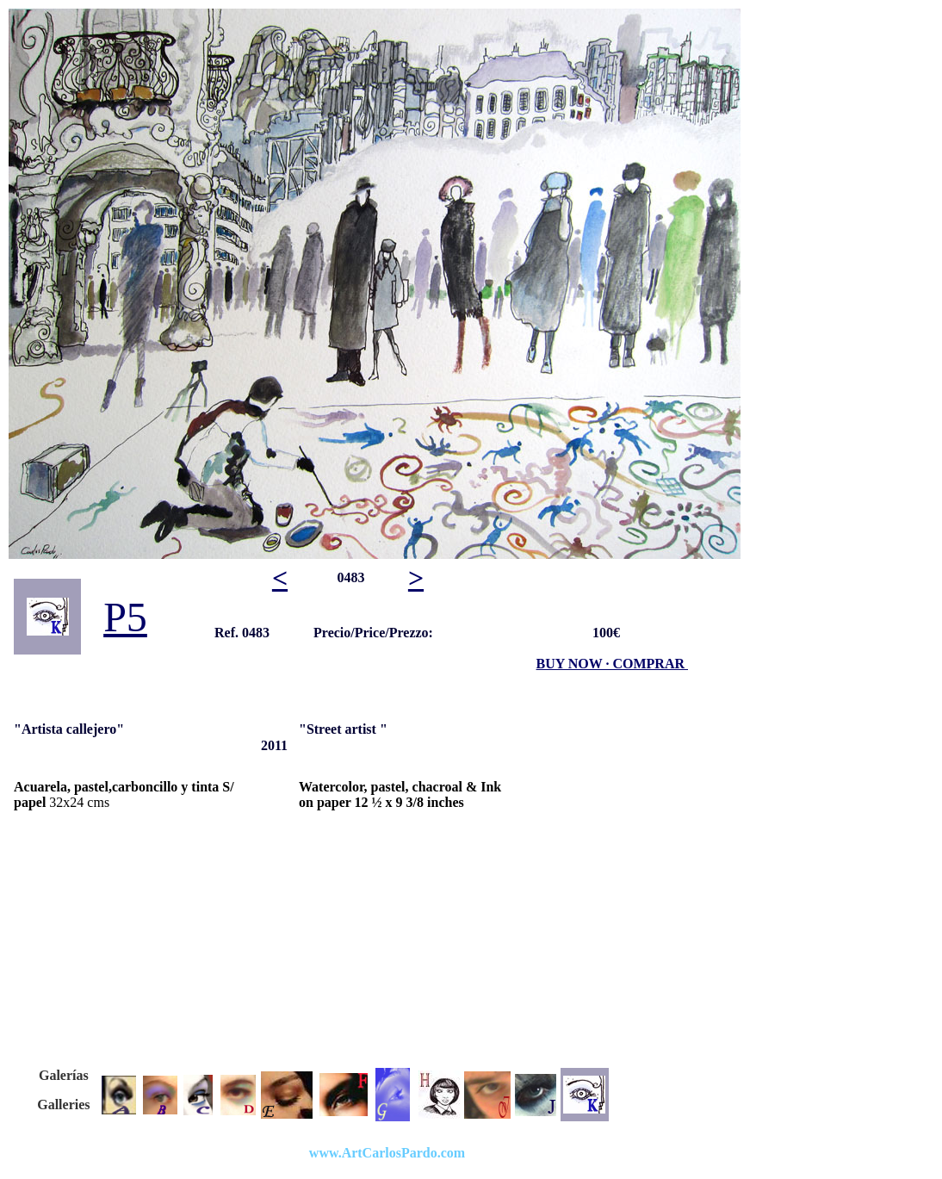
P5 (125, 617)
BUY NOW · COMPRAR (610, 663)
